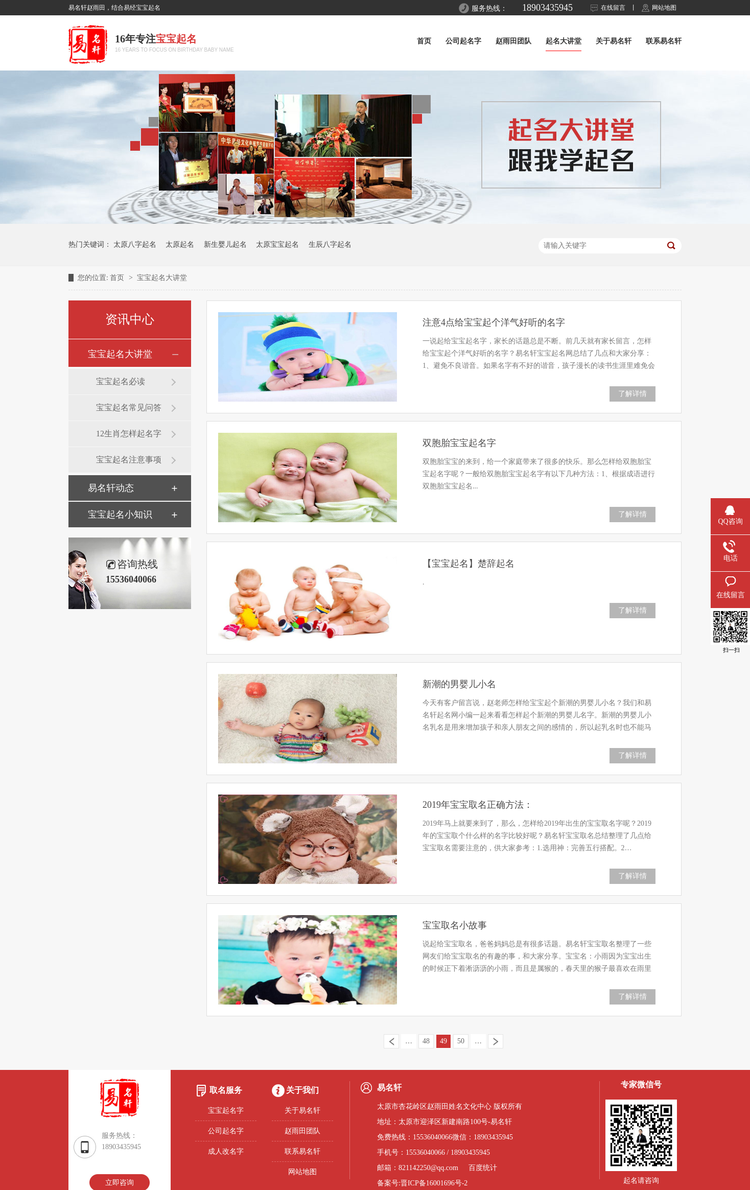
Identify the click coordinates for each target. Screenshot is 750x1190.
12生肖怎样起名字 (128, 433)
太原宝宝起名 (277, 244)
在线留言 (613, 7)
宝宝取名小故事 (455, 925)
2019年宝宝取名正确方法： (478, 805)
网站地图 (664, 7)
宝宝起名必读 (120, 381)
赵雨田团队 (513, 41)
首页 (424, 41)
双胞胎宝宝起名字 (459, 443)
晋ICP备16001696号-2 (434, 1183)
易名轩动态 (111, 488)
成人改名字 (226, 1151)
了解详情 (632, 394)
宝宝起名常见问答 (128, 407)
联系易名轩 (664, 41)
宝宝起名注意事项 (128, 459)
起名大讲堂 (563, 41)
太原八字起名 (134, 244)
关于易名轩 (613, 41)
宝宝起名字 (226, 1110)
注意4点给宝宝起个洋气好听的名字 (494, 322)
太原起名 (180, 244)
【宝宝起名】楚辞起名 (468, 563)
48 (426, 1041)
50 (460, 1041)
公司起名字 (463, 41)
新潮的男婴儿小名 (459, 684)
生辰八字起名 (330, 244)
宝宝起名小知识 (120, 514)
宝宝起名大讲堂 (162, 278)
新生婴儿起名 (225, 244)
